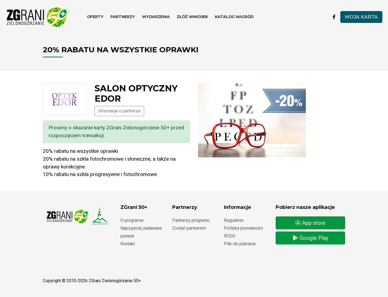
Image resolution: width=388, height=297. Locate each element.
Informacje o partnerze (119, 110)
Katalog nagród (234, 16)
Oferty (95, 16)
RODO (229, 236)
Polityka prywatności (243, 228)
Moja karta (361, 17)
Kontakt (127, 243)
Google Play (310, 238)
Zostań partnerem (189, 228)
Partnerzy (122, 16)
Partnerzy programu (190, 220)
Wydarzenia (156, 16)
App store (310, 223)
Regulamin (234, 220)
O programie (132, 220)
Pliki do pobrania (239, 243)
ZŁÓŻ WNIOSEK (192, 16)
